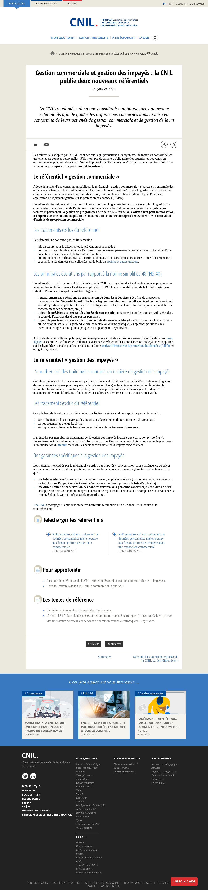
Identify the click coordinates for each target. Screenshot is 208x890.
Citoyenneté (82, 816)
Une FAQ (39, 505)
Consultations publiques (88, 872)
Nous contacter (110, 886)
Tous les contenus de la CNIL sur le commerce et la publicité (85, 586)
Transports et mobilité (87, 824)
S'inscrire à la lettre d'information (47, 814)
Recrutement (164, 882)
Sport (79, 820)
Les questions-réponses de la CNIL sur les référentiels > (155, 658)
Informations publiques (138, 882)
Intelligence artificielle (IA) (90, 805)
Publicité (88, 693)
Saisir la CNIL (121, 767)
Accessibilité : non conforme (101, 882)
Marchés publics (84, 868)
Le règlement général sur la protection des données (79, 610)
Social (79, 794)
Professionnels (46, 3)
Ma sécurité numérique (88, 764)
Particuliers (17, 3)
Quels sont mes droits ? (126, 764)
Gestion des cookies (36, 810)
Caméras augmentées (151, 693)
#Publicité (93, 643)
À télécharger (123, 38)
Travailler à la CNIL (87, 865)
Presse (72, 3)
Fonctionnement (84, 846)
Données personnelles (66, 882)
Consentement (35, 693)
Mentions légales (37, 882)
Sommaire (104, 656)
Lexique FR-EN (31, 794)
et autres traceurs (122, 261)
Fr (164, 3)
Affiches (155, 767)
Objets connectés (85, 782)
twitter (25, 776)
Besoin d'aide (185, 881)
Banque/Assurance (86, 812)
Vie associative (84, 827)
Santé (79, 790)
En (170, 3)
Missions (80, 842)
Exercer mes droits (93, 38)
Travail (80, 801)
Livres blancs (158, 782)
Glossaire (28, 790)
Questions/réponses (124, 771)
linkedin (33, 776)
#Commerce (114, 643)
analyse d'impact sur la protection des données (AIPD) (135, 345)
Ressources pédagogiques (164, 764)
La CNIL (144, 38)
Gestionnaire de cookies (190, 3)
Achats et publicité (86, 809)
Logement (81, 797)
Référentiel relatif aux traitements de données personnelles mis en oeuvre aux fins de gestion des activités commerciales (76, 540)
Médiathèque (31, 786)
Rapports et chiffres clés (164, 771)
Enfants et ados (84, 786)
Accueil (52, 53)
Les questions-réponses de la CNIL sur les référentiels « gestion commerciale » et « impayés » (106, 580)
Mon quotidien (62, 38)
